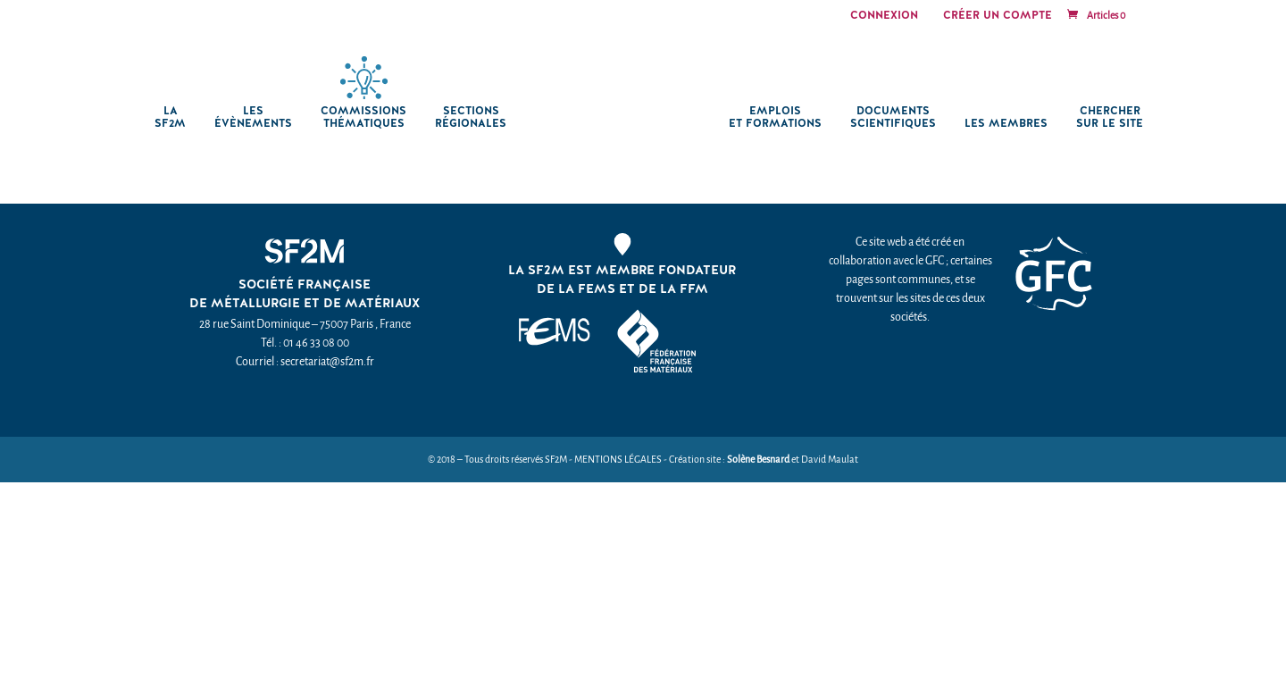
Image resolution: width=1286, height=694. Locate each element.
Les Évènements (249, 117)
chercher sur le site (1114, 117)
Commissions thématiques (359, 117)
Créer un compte (997, 16)
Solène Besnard (758, 459)
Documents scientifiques (897, 117)
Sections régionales (466, 117)
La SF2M (165, 117)
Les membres (1010, 123)
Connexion (884, 16)
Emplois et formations (779, 117)
